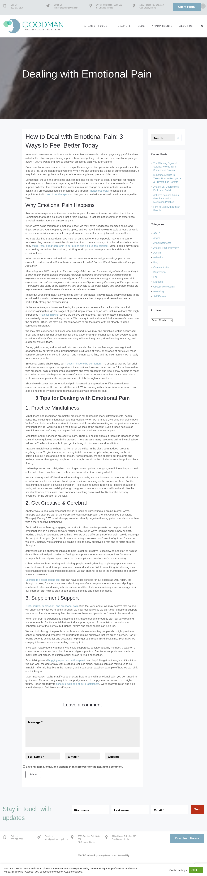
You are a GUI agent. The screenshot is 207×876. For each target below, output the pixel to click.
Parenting (158, 291)
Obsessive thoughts (164, 286)
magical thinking (49, 314)
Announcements (162, 243)
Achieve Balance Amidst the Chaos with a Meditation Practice (166, 198)
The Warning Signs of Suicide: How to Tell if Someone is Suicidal (165, 166)
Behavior (158, 257)
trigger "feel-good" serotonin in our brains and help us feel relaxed (70, 245)
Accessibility (123, 855)
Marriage (158, 281)
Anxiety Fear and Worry (166, 247)
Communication (161, 267)
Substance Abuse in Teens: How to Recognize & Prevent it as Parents (167, 178)
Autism (157, 252)
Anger (156, 238)
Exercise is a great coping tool (42, 579)
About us (186, 26)
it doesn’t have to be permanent (83, 363)
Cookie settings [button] (178, 870)
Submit (33, 774)
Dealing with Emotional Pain (87, 74)
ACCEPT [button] (196, 870)
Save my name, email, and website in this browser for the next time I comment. (74, 766)
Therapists (122, 26)
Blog (141, 26)
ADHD (156, 233)
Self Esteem (159, 296)
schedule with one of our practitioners (77, 683)
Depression (159, 272)
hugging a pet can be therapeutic (67, 660)
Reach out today (99, 190)
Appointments (162, 26)
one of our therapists (58, 194)
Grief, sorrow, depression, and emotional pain (51, 605)
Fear (155, 277)
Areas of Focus (95, 26)
